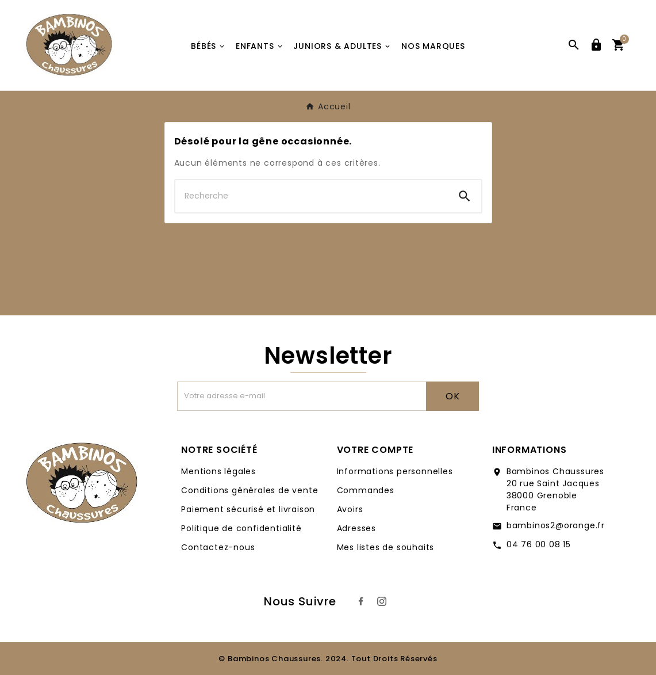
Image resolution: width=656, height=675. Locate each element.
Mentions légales (218, 471)
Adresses (356, 528)
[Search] (464, 196)
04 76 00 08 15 (539, 544)
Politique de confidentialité (241, 528)
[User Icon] (596, 45)
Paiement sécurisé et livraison (248, 509)
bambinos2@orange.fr (556, 525)
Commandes (365, 490)
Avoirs (350, 509)
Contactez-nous (218, 547)
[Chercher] (311, 196)
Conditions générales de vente (249, 490)
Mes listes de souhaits (386, 547)
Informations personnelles (395, 471)
